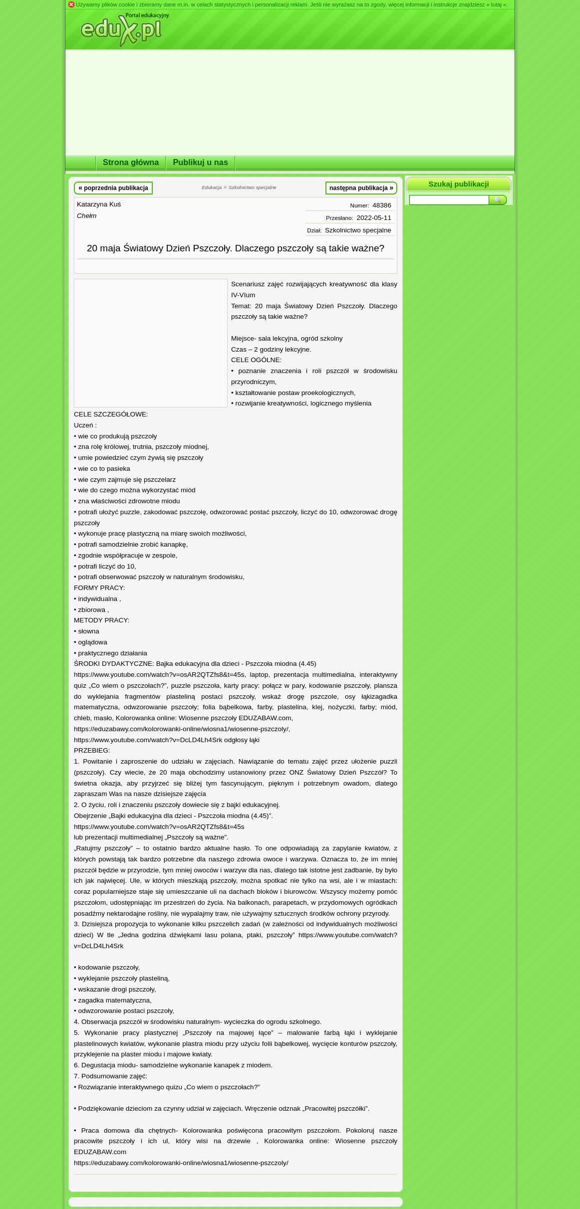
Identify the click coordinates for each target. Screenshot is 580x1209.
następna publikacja (361, 188)
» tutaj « (496, 4)
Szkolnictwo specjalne (358, 230)
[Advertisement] (151, 343)
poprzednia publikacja (113, 188)
